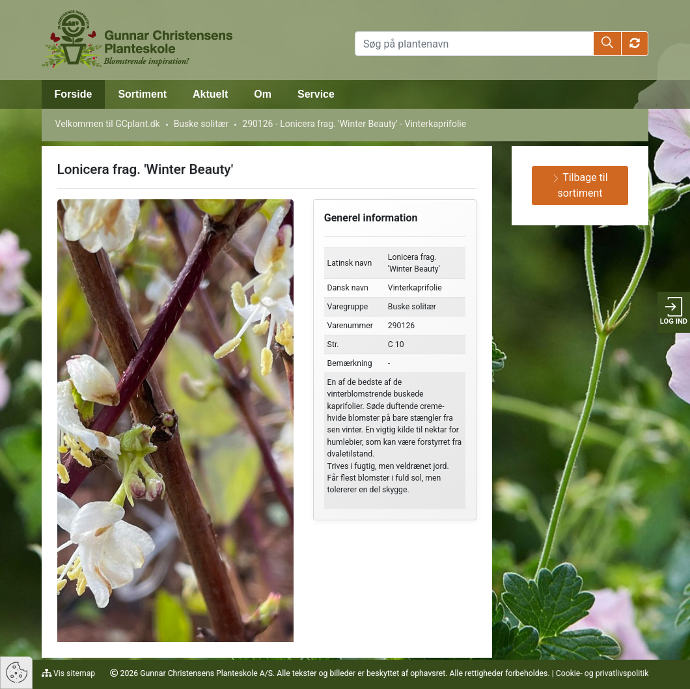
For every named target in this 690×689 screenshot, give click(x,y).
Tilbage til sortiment (579, 185)
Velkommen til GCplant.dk (107, 124)
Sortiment (142, 94)
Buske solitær (201, 124)
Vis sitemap (73, 673)
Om (262, 94)
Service (316, 94)
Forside (73, 94)
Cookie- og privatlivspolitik (602, 673)
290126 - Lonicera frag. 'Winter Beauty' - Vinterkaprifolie (354, 124)
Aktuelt (210, 94)
